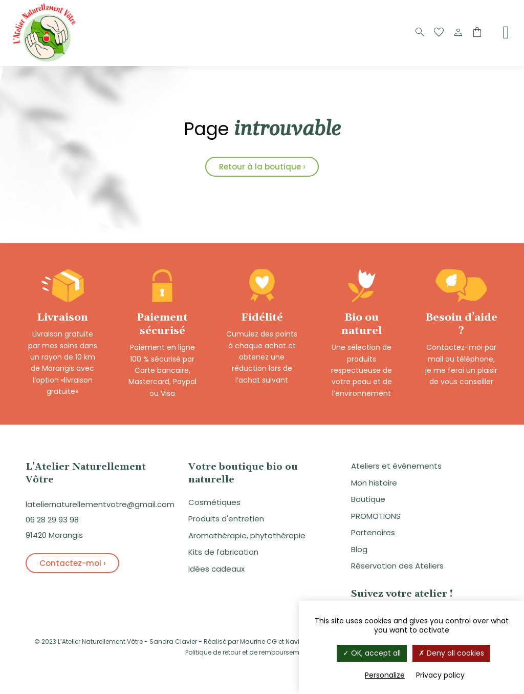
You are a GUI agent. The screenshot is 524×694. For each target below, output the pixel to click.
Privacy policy (440, 675)
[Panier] (477, 32)
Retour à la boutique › (262, 166)
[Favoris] (439, 32)
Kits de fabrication (223, 551)
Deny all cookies (451, 653)
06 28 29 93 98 (52, 519)
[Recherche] (420, 32)
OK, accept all (372, 653)
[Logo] (46, 61)
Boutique (368, 499)
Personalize (385, 675)
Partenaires (373, 532)
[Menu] (506, 32)
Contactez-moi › (72, 563)
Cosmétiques (214, 502)
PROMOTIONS (376, 516)
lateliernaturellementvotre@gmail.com (100, 504)
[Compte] (458, 32)
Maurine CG (258, 641)
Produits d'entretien (226, 518)
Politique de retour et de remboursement (247, 652)
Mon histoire (374, 482)
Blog (359, 549)
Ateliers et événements (396, 465)
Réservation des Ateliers (397, 565)
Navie (294, 641)
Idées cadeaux (216, 568)
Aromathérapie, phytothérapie (246, 535)
